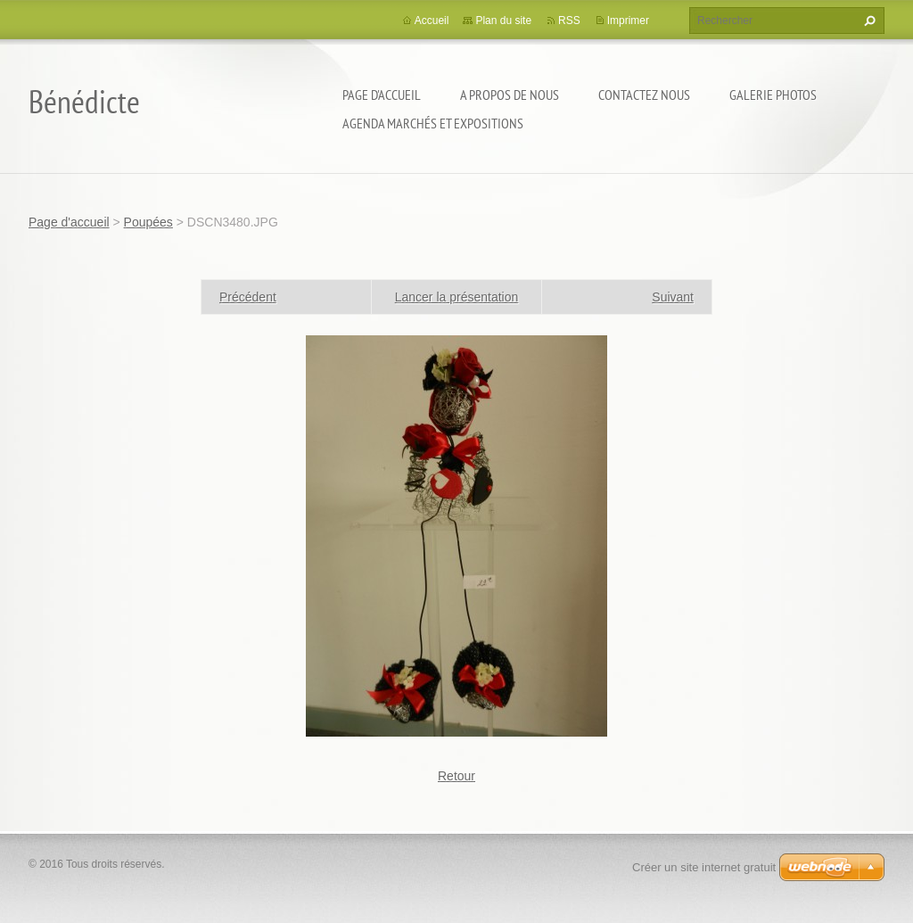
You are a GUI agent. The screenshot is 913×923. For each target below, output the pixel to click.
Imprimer (628, 20)
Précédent (247, 297)
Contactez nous (644, 94)
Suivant (673, 297)
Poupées (148, 222)
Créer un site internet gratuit (704, 867)
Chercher (867, 20)
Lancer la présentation (457, 297)
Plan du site (503, 20)
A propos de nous (509, 94)
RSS (569, 20)
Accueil (432, 20)
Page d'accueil (381, 94)
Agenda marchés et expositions (432, 123)
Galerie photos (773, 94)
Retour (456, 776)
